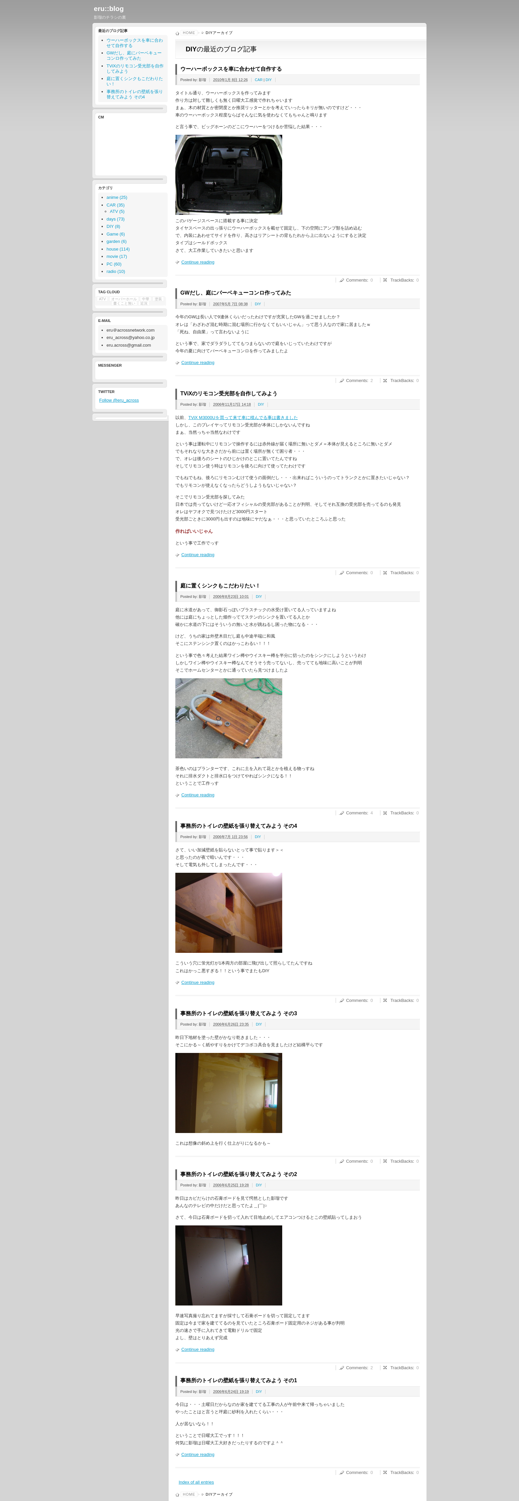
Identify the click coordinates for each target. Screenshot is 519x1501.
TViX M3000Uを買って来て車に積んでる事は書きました (243, 417)
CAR (259, 80)
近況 (144, 303)
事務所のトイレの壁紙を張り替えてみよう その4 (238, 826)
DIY (269, 80)
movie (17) (117, 256)
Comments (356, 280)
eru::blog (109, 8)
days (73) (116, 219)
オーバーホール (124, 299)
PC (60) (114, 264)
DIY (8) (113, 226)
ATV (102, 299)
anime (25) (117, 197)
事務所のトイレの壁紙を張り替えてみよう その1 (238, 1380)
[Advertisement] (129, 146)
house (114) (118, 249)
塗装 (158, 299)
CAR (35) (116, 205)
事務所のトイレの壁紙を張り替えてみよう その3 (238, 1013)
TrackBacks (401, 280)
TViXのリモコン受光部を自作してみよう (229, 393)
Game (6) (116, 234)
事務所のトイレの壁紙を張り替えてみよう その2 (238, 1174)
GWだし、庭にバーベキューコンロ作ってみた (235, 293)
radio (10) (116, 271)
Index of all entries (196, 1482)
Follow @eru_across (119, 400)
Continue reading (197, 262)
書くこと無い (124, 303)
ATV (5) (117, 211)
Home (189, 33)
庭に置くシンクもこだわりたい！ (220, 586)
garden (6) (117, 241)
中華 (145, 299)
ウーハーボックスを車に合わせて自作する (231, 69)
